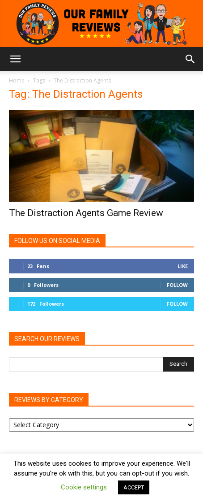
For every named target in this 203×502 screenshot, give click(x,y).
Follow (177, 284)
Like (183, 266)
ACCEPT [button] (133, 487)
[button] (15, 59)
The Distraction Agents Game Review (86, 213)
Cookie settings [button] (84, 487)
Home (17, 80)
